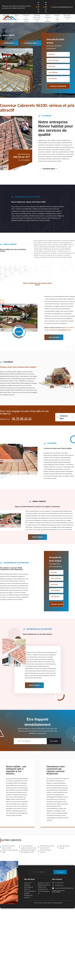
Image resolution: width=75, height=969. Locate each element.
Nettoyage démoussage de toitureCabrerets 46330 (28, 851)
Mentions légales (57, 903)
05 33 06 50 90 (38, 7)
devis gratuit (54, 337)
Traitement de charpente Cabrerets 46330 (47, 847)
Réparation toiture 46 (44, 885)
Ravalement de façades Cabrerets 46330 (8, 847)
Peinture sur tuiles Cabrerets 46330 (10, 851)
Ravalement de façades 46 (67, 17)
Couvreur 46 (27, 883)
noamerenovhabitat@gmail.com (62, 7)
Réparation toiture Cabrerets (64, 847)
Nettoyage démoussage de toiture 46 (28, 887)
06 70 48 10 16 (46, 7)
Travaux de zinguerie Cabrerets (45, 851)
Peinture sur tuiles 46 (44, 883)
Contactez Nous (30, 43)
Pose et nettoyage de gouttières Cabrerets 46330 (28, 847)
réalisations (9, 43)
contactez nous (49, 169)
